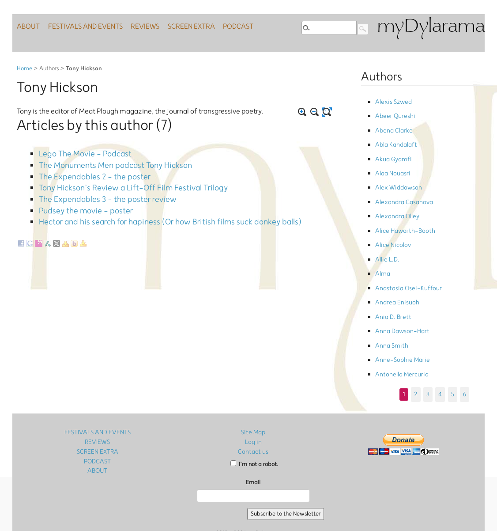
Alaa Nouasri (391, 162)
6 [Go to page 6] (464, 355)
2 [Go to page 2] (416, 355)
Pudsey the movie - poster (80, 199)
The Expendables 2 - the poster (87, 171)
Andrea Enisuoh (394, 275)
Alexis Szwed (392, 101)
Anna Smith (390, 312)
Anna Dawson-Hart (400, 299)
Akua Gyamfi (392, 150)
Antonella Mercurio (399, 337)
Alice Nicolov (391, 225)
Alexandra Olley (396, 200)
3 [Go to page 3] (428, 355)
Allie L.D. (386, 237)
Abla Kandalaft (395, 138)
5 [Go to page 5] (452, 355)
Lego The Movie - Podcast (79, 153)
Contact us (253, 412)
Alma (382, 250)
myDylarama (431, 27)
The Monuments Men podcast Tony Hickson (106, 162)
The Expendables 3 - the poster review (98, 190)
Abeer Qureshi (393, 113)
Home (24, 68)
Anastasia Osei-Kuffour (404, 262)
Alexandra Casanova (402, 188)
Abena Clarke (392, 125)
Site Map (253, 394)
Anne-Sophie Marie (400, 324)
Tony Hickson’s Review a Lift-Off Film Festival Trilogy (122, 180)
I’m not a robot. (254, 424)
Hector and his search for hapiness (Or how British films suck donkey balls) (153, 208)
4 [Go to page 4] (440, 355)
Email (253, 443)
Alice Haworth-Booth (402, 212)
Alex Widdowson (396, 175)
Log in (253, 403)
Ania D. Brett (391, 287)
